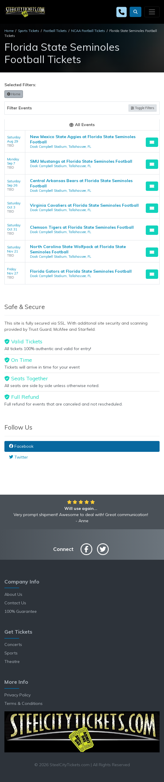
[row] (82, 141)
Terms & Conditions (23, 703)
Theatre (12, 661)
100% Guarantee (20, 611)
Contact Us (15, 602)
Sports (11, 653)
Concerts (13, 644)
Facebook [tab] (21, 446)
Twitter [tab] (18, 457)
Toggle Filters (142, 108)
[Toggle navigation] (152, 11)
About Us (13, 594)
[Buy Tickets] (152, 142)
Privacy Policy (17, 695)
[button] (135, 12)
